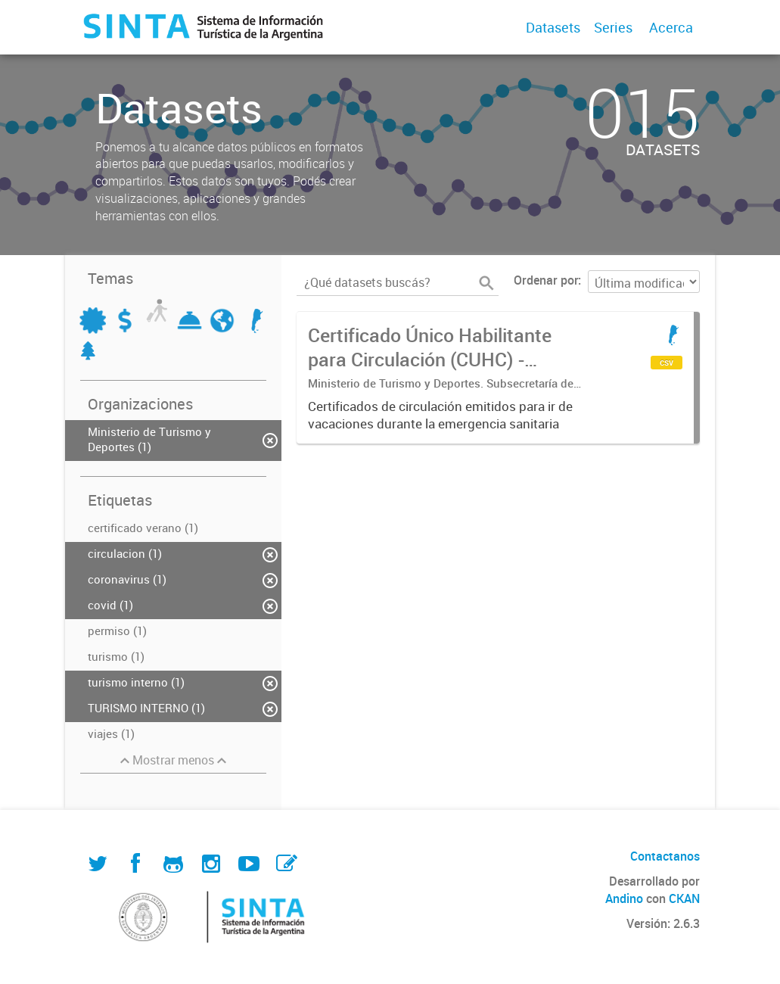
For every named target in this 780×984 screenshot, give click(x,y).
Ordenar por (546, 280)
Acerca (671, 27)
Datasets (553, 27)
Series (613, 27)
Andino (624, 898)
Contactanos (665, 856)
